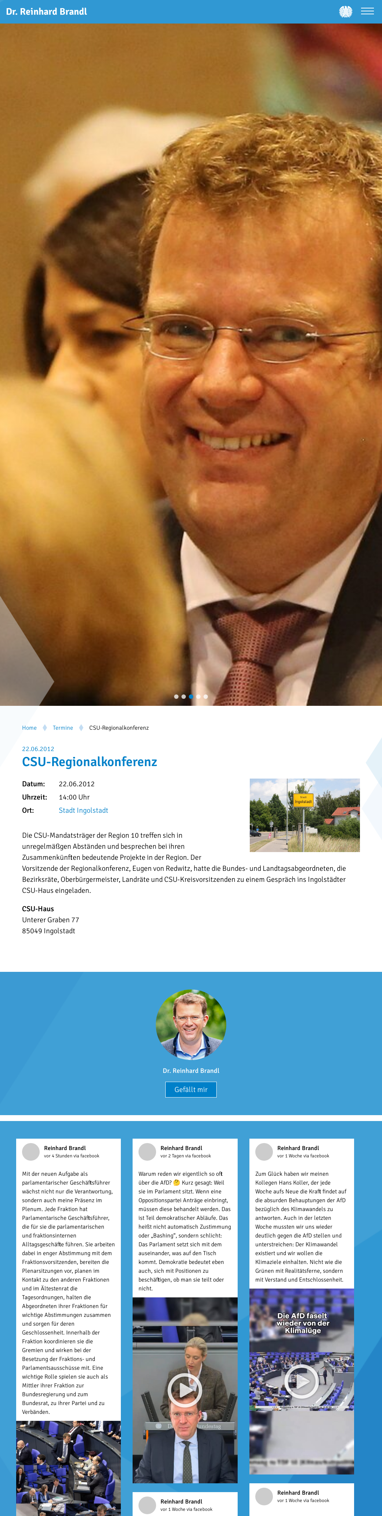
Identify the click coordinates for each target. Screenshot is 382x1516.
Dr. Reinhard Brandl (191, 1071)
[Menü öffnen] (367, 12)
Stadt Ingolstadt (83, 810)
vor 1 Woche (290, 1156)
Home (29, 728)
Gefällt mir (191, 1089)
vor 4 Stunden (58, 1156)
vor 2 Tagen (173, 1156)
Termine (63, 728)
